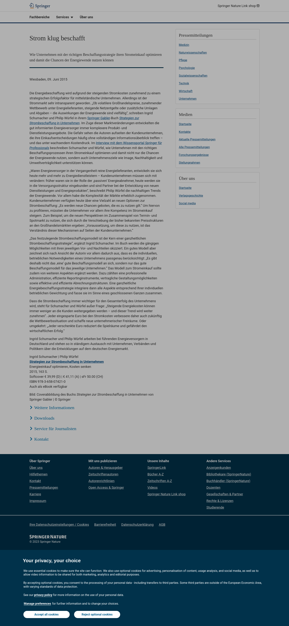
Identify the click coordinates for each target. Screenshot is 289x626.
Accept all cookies (46, 614)
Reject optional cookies (97, 614)
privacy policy (43, 595)
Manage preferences (37, 603)
